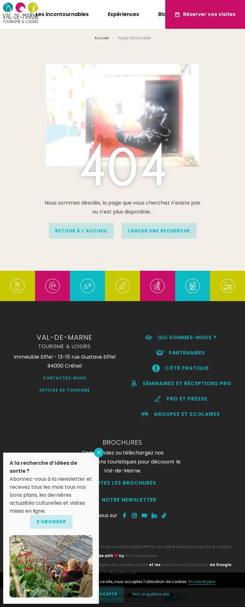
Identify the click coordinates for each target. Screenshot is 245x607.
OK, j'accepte (99, 594)
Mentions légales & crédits (203, 546)
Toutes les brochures (122, 482)
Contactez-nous (64, 378)
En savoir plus (202, 581)
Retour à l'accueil (81, 231)
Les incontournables (62, 14)
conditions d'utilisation (185, 564)
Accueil (101, 38)
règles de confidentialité (122, 564)
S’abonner (51, 521)
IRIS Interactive (141, 555)
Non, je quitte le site (151, 594)
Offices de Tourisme (64, 390)
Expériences (123, 14)
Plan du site (159, 546)
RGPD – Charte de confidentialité (108, 546)
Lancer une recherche (159, 231)
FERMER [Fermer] (99, 452)
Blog (164, 14)
